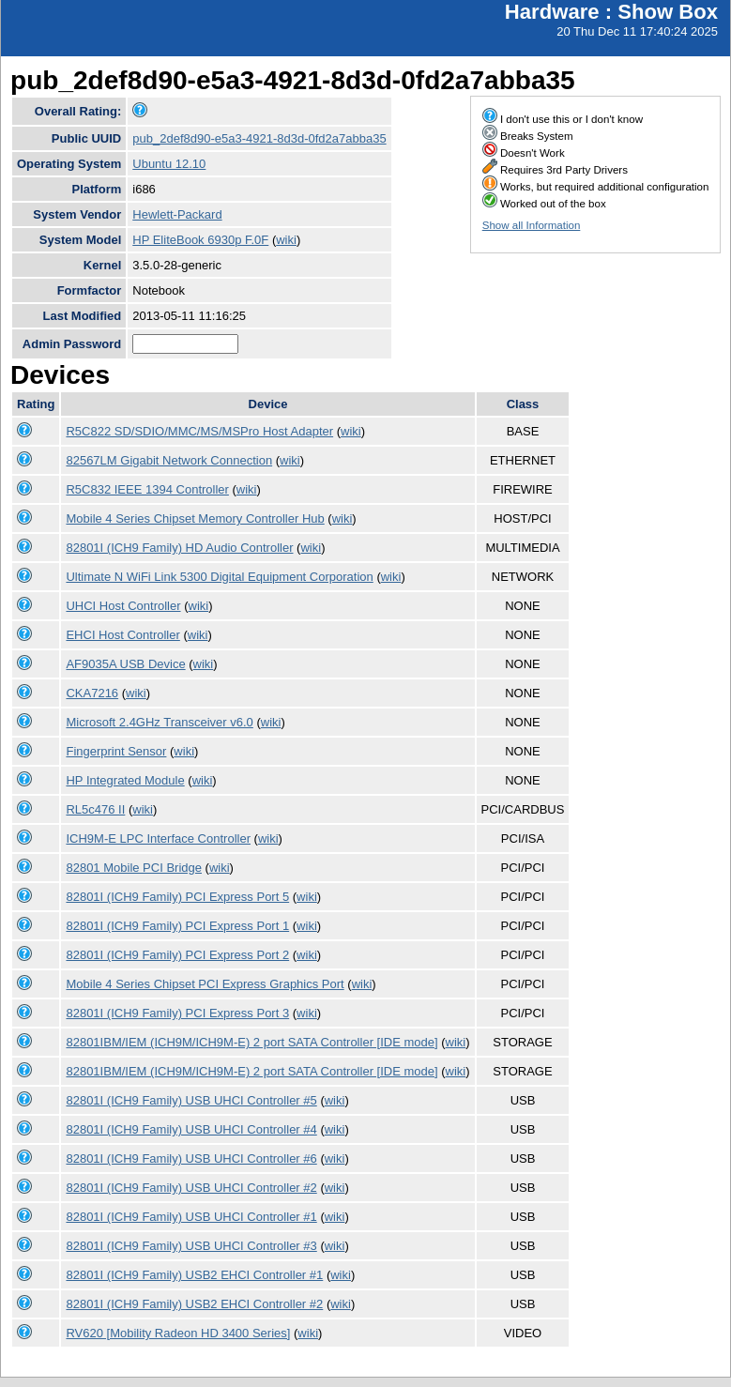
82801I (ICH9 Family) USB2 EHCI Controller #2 (194, 1304)
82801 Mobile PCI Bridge (134, 868)
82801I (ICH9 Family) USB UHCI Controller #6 (191, 1158)
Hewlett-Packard (176, 214)
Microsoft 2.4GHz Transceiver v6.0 (159, 722)
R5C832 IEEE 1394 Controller (147, 489)
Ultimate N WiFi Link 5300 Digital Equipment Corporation (219, 577)
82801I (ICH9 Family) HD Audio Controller (179, 548)
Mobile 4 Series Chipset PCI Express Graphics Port (204, 984)
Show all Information (531, 225)
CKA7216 (92, 693)
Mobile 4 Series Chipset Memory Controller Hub (195, 518)
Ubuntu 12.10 (169, 164)
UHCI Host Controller (123, 606)
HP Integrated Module (125, 780)
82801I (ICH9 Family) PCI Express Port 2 (177, 955)
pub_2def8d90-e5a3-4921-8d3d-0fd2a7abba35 (259, 138)
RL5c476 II (95, 809)
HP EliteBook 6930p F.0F (200, 240)
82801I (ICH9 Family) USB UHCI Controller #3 (191, 1246)
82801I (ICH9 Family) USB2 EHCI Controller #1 (194, 1275)
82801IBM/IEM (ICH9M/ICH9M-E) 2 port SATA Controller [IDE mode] (251, 1042)
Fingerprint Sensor (116, 751)
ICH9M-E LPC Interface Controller (158, 838)
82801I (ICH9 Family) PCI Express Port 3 (177, 1013)
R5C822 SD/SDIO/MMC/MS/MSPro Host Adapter (199, 431)
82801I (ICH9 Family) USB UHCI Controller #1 (191, 1217)
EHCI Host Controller (122, 635)
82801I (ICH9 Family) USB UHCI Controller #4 (191, 1129)
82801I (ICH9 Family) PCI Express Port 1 (177, 926)
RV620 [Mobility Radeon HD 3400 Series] (178, 1333)
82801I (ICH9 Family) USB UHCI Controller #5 (191, 1100)
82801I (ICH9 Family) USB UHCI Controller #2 (191, 1188)
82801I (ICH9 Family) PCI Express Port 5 (177, 897)
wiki (286, 240)
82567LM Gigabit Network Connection (169, 460)
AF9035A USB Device (125, 664)
